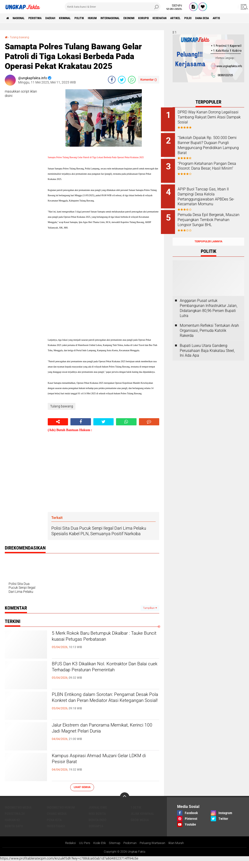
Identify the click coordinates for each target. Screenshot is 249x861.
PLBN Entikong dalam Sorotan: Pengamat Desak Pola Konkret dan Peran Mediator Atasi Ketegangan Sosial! (98, 707)
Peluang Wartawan (153, 843)
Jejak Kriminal (142, 813)
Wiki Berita (97, 813)
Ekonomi (161, 18)
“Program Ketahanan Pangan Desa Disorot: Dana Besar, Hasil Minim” (213, 165)
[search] (112, 6)
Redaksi (66, 843)
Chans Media (57, 813)
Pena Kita (54, 820)
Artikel (220, 18)
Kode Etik (97, 843)
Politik (99, 18)
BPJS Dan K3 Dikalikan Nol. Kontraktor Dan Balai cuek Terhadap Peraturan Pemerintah (103, 673)
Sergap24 (96, 826)
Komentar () (148, 79)
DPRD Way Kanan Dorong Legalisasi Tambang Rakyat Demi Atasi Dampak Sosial (212, 117)
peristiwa (44, 18)
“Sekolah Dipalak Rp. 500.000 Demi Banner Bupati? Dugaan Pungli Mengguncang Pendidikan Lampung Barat (214, 143)
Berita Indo (97, 820)
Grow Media (140, 820)
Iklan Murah (180, 843)
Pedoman (129, 843)
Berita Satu (14, 826)
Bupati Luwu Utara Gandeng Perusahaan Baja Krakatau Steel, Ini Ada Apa (207, 341)
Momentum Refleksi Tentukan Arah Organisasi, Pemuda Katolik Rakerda (209, 321)
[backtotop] (124, 797)
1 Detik (136, 807)
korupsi (180, 18)
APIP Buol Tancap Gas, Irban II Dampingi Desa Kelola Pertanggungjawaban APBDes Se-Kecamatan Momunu (214, 192)
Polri (235, 18)
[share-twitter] (122, 79)
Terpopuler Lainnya (208, 232)
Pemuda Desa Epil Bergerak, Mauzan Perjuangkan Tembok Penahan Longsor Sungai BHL (214, 213)
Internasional (137, 18)
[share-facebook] (112, 79)
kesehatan (199, 18)
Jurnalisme (98, 807)
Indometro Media (18, 807)
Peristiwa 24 (15, 813)
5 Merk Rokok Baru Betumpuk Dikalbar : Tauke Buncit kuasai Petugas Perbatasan (105, 642)
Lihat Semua (82, 787)
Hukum (115, 18)
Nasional (23, 18)
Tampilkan (150, 608)
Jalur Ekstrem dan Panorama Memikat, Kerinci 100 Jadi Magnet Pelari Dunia (104, 730)
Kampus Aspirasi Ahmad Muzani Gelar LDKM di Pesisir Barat (103, 760)
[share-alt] (58, 421)
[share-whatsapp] (132, 79)
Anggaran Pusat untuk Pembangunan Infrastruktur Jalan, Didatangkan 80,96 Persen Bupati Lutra (208, 298)
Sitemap (113, 843)
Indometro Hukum (61, 807)
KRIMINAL (81, 18)
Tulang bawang (21, 37)
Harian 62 (12, 820)
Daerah (63, 18)
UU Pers (81, 843)
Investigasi (56, 826)
